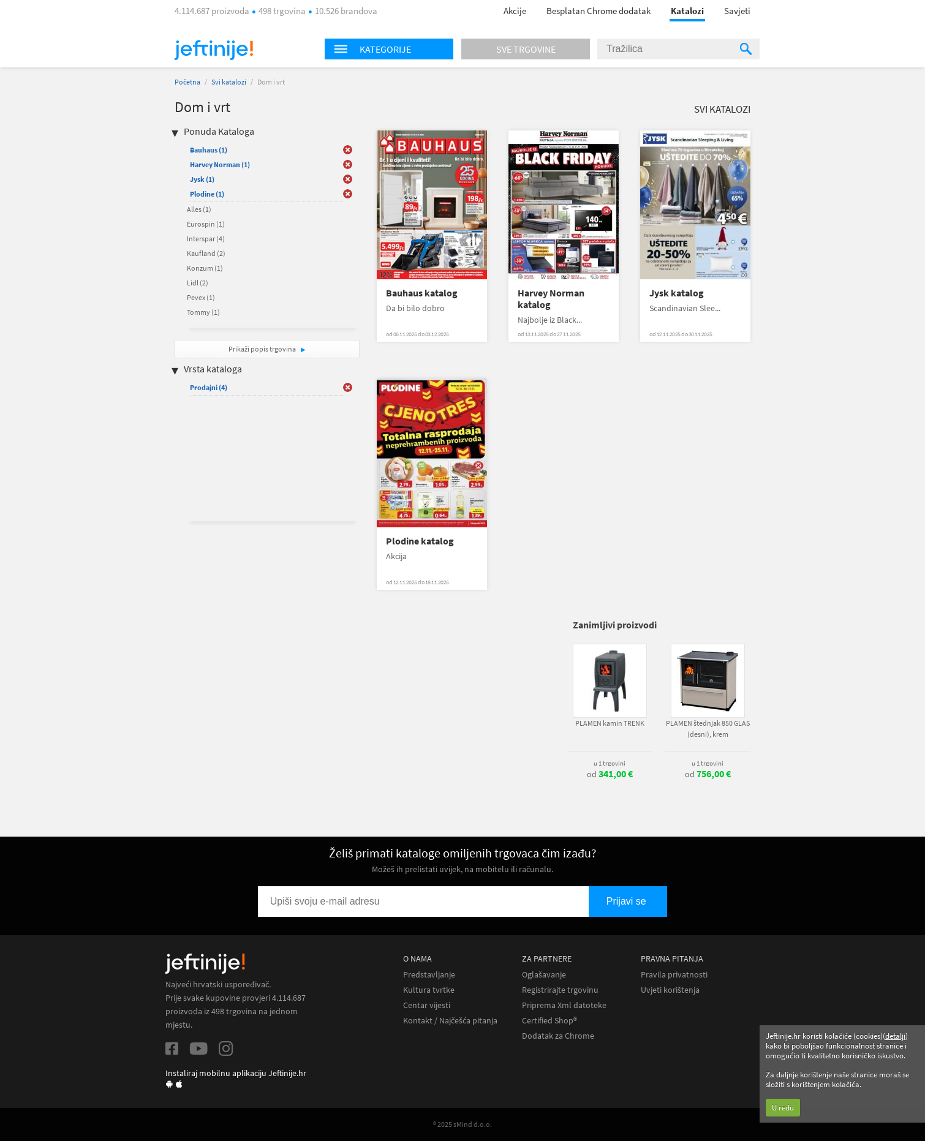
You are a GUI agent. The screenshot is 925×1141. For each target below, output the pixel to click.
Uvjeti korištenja (670, 990)
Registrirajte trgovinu (560, 990)
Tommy (203, 312)
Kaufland (206, 253)
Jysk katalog (676, 293)
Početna (187, 81)
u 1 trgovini (609, 763)
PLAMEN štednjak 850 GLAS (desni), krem (708, 728)
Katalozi (687, 11)
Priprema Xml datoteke (564, 1005)
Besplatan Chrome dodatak (598, 11)
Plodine (207, 193)
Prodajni (208, 387)
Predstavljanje (429, 975)
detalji (895, 1036)
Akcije (515, 11)
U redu (783, 1107)
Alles (199, 209)
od (610, 774)
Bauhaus (208, 149)
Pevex (201, 297)
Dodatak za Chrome (558, 1036)
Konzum (205, 268)
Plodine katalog (420, 541)
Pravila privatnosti (674, 975)
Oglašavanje (544, 975)
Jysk (202, 179)
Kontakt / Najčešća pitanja (450, 1020)
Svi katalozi (228, 81)
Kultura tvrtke (429, 990)
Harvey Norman (220, 164)
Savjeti (737, 11)
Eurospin (206, 223)
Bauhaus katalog (422, 293)
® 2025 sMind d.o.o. (462, 1124)
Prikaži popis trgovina (262, 348)
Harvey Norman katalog (551, 299)
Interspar (206, 238)
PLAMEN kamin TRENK (609, 723)
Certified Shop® (549, 1020)
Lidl (197, 282)
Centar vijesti (426, 1005)
